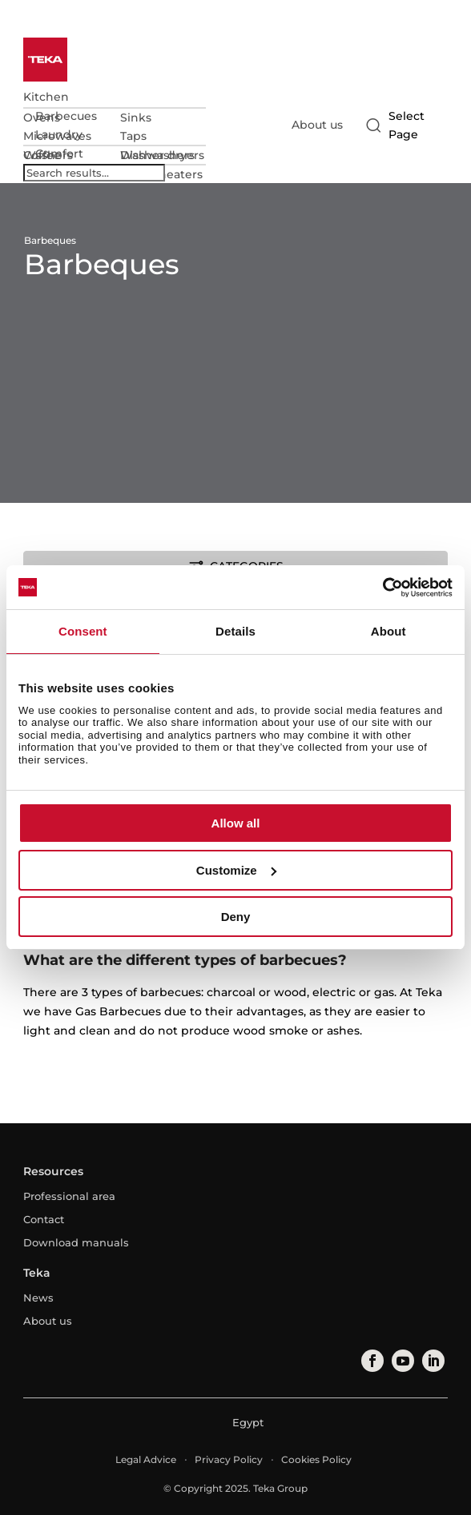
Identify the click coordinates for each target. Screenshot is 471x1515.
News (38, 1297)
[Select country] (404, 125)
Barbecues (66, 116)
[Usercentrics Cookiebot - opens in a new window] (382, 587)
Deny (236, 916)
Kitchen (46, 97)
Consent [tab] (82, 631)
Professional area (69, 1196)
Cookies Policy (316, 1459)
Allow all (235, 823)
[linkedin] (432, 1361)
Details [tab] (235, 631)
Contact (43, 1219)
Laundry (59, 134)
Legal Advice (145, 1459)
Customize (236, 870)
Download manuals (76, 1242)
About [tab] (388, 631)
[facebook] (371, 1361)
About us (317, 125)
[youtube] (402, 1361)
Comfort (59, 153)
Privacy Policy (229, 1459)
